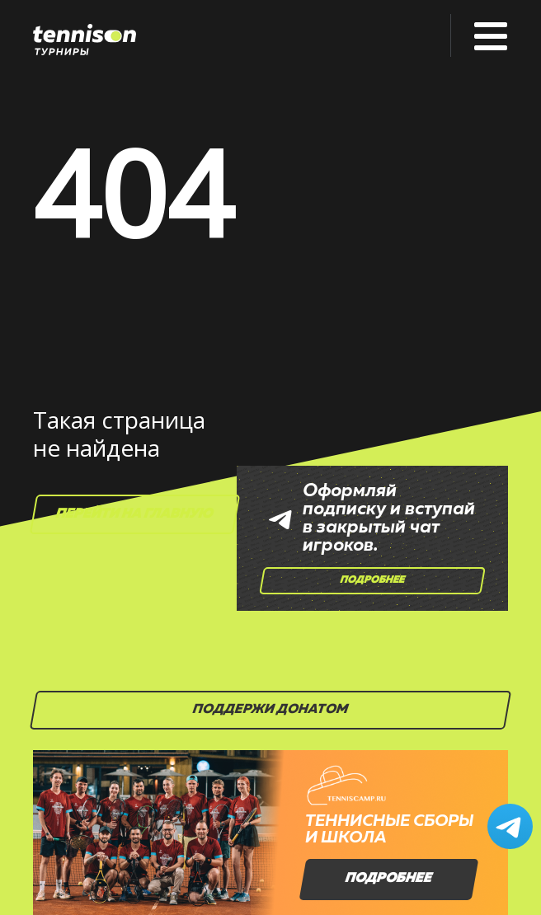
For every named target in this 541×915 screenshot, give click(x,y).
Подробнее (373, 580)
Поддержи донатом (270, 709)
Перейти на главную (135, 514)
